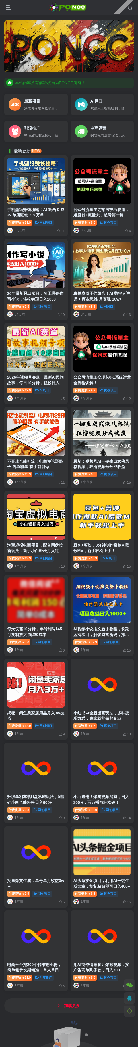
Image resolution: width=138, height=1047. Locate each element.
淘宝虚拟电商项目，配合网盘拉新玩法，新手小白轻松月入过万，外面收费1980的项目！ (35, 550)
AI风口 (106, 306)
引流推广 (43, 977)
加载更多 (69, 1005)
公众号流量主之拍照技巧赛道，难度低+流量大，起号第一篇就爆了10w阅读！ (101, 215)
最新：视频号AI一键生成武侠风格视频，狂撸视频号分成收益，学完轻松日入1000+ (101, 467)
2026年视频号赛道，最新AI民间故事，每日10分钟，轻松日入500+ (35, 383)
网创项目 (43, 222)
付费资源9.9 (85, 306)
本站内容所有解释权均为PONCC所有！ (45, 82)
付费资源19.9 (20, 222)
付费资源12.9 (20, 390)
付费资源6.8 (85, 222)
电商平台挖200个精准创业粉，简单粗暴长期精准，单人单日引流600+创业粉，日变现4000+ (35, 970)
